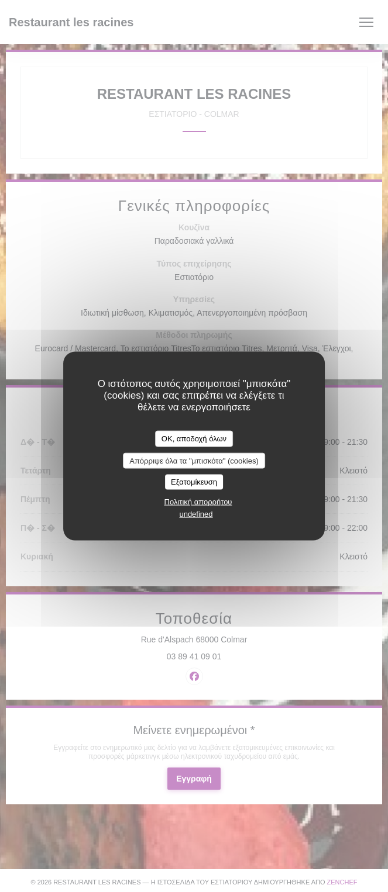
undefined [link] (195, 513)
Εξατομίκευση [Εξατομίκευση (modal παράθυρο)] (194, 482)
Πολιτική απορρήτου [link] (198, 501)
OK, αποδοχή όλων (194, 438)
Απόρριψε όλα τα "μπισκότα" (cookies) (194, 460)
